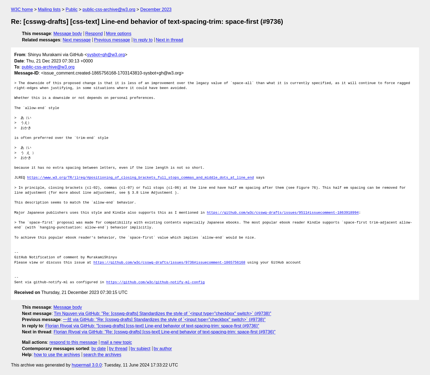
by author (163, 348)
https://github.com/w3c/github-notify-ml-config (155, 282)
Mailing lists (49, 9)
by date (98, 348)
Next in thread (169, 40)
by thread (118, 348)
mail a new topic (116, 342)
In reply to (142, 40)
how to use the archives (57, 354)
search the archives (102, 354)
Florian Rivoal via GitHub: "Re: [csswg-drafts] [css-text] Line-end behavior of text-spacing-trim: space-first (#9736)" (165, 332)
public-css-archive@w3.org (109, 9)
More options (119, 33)
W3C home (22, 9)
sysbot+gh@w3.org (106, 54)
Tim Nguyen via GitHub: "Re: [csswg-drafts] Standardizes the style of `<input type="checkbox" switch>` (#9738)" (162, 313)
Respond (94, 33)
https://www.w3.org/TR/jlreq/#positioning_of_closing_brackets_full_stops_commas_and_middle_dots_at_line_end (140, 177)
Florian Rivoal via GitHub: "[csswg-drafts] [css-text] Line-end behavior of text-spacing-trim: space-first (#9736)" (152, 326)
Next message (77, 40)
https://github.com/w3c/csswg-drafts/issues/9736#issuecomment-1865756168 (169, 262)
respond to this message (73, 342)
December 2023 (156, 9)
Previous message (112, 40)
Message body (67, 33)
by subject (140, 348)
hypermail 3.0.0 (86, 365)
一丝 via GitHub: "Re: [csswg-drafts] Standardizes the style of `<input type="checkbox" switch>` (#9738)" (164, 319)
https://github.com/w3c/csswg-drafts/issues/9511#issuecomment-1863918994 (283, 212)
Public (72, 9)
